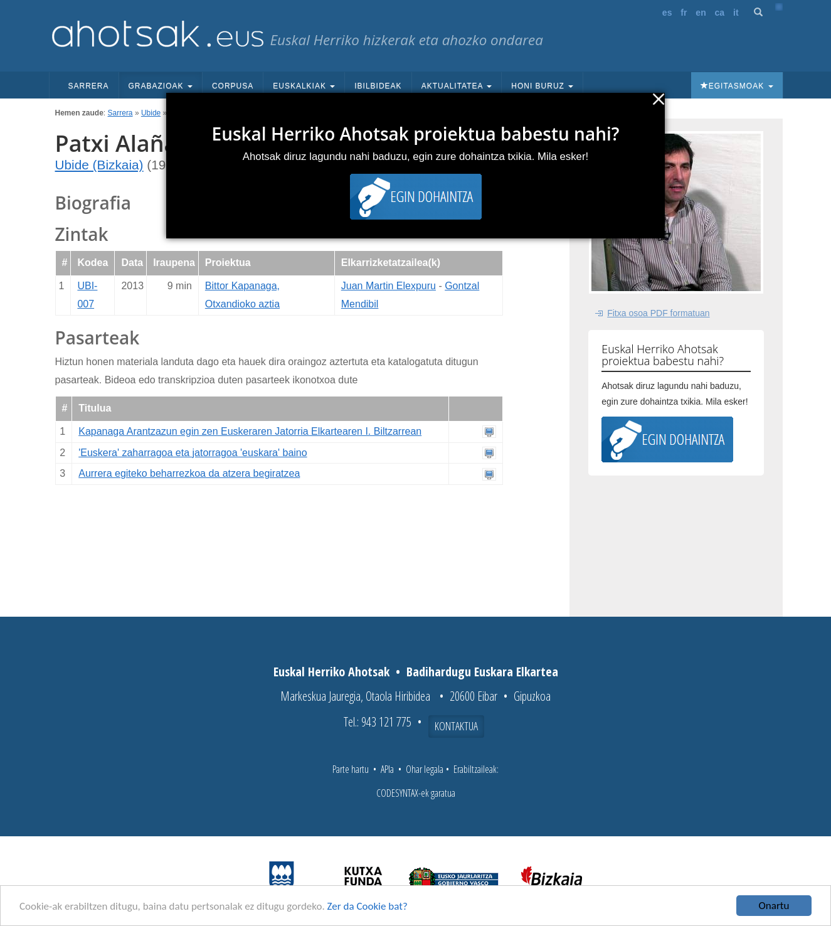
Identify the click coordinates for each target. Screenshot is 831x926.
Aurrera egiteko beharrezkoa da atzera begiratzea (189, 473)
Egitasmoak (737, 86)
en (701, 13)
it (736, 13)
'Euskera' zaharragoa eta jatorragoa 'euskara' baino (192, 452)
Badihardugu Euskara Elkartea (482, 671)
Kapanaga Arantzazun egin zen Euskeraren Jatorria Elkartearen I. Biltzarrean (249, 431)
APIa (387, 769)
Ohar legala (424, 769)
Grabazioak (161, 86)
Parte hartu (350, 769)
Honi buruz (542, 86)
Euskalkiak (304, 86)
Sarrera (88, 86)
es (667, 13)
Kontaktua (456, 725)
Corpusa (232, 86)
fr (683, 13)
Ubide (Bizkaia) (99, 164)
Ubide (151, 113)
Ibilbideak (377, 86)
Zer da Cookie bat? (367, 906)
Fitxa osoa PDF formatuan (658, 313)
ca (720, 13)
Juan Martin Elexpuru (388, 285)
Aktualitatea (456, 86)
